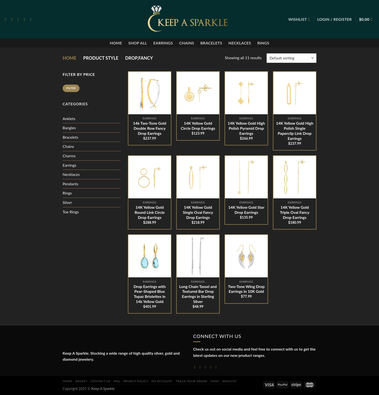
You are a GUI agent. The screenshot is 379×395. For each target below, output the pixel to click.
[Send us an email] (26, 19)
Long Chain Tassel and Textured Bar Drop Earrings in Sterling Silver (198, 294)
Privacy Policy (135, 381)
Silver (67, 202)
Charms (69, 155)
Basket (81, 381)
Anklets (69, 118)
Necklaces (239, 43)
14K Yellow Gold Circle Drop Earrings (198, 125)
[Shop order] (291, 58)
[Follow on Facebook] (7, 19)
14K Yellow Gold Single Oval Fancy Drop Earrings (198, 212)
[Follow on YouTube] (217, 367)
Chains (186, 43)
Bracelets (211, 43)
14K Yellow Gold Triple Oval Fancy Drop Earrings (294, 212)
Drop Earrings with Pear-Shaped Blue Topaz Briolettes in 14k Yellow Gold (149, 294)
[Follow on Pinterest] (32, 19)
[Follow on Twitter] (19, 19)
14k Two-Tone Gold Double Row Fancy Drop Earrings (149, 128)
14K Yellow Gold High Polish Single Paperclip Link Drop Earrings (294, 130)
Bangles (69, 127)
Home (116, 43)
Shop (214, 381)
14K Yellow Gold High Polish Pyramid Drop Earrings (246, 128)
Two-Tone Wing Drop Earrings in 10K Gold (246, 289)
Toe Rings (71, 211)
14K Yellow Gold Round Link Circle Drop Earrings (150, 212)
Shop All (137, 43)
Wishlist (229, 381)
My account (162, 381)
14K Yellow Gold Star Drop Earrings (246, 210)
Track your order (191, 381)
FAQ (117, 381)
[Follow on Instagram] (13, 19)
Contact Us (100, 381)
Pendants (70, 183)
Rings (263, 43)
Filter (71, 88)
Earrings (163, 43)
